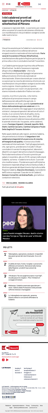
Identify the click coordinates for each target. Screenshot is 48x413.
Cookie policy (34, 405)
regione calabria (25, 183)
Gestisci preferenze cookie (21, 407)
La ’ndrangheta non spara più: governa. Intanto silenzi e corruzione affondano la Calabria (23, 297)
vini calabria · (12, 183)
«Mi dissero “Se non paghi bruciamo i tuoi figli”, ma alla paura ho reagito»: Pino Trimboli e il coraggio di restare (25, 278)
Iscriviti (40, 324)
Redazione (8, 405)
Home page (5, 10)
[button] (43, 11)
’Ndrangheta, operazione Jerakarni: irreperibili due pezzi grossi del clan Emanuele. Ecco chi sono (25, 256)
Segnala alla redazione (18, 405)
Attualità (13, 10)
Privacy (28, 405)
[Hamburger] (3, 4)
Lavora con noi (33, 407)
